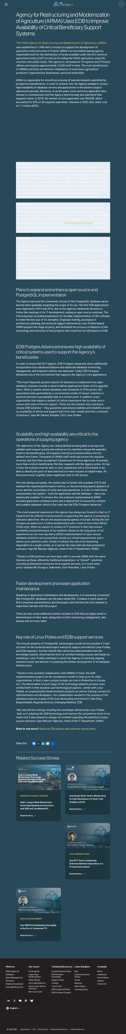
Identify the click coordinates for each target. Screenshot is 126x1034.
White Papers (79, 986)
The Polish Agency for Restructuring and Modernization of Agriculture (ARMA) (61, 42)
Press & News (103, 978)
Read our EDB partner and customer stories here (67, 728)
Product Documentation (61, 971)
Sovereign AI (34, 971)
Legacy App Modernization (35, 975)
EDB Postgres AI (12, 971)
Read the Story (26, 816)
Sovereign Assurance (14, 987)
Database (10, 974)
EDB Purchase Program (61, 992)
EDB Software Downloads (57, 975)
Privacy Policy (43, 1029)
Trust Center (57, 986)
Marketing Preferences (59, 1029)
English (13, 1008)
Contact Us (101, 984)
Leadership (102, 974)
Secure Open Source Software (37, 987)
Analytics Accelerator (14, 984)
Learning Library (81, 989)
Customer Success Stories (82, 975)
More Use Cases (35, 992)
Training (55, 983)
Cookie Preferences (77, 1029)
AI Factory (10, 981)
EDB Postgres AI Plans (61, 989)
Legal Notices (25, 1029)
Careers (100, 981)
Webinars (78, 983)
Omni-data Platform (37, 983)
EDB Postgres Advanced (78, 223)
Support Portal (58, 980)
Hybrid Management (14, 978)
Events (77, 980)
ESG (34, 1029)
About (99, 971)
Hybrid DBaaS (34, 980)
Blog (76, 971)
